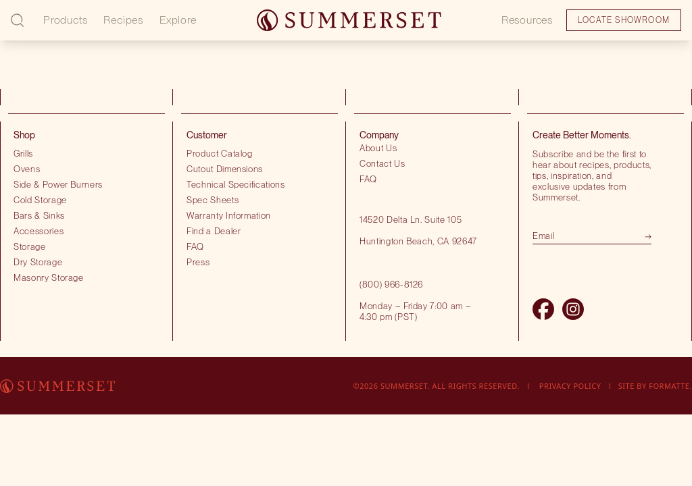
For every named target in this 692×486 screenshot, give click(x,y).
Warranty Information (229, 215)
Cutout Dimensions (225, 168)
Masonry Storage (49, 277)
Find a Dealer (214, 230)
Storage (30, 246)
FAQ (195, 246)
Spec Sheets (213, 199)
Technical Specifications (236, 184)
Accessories (39, 230)
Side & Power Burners (58, 184)
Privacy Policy (570, 386)
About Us (378, 147)
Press (198, 261)
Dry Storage (38, 261)
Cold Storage (40, 199)
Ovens (27, 168)
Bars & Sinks (39, 215)
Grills (23, 153)
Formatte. (670, 386)
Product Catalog (220, 153)
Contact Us (382, 163)
